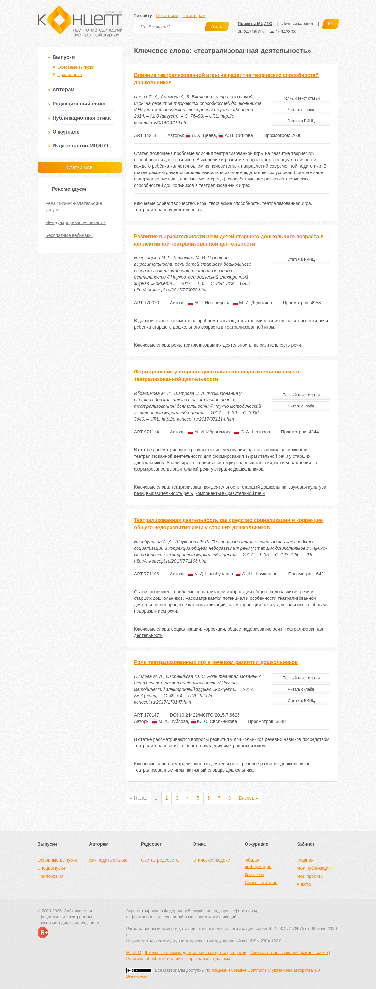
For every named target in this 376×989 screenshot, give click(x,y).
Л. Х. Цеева (200, 135)
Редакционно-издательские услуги (74, 206)
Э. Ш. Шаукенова (256, 573)
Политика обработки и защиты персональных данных (178, 958)
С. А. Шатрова (252, 431)
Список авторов (261, 882)
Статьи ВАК (80, 167)
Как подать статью (108, 860)
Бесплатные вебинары (69, 235)
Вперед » (248, 797)
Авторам (64, 89)
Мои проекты (310, 876)
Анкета (304, 884)
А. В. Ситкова (235, 135)
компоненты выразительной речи (230, 493)
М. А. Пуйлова (170, 721)
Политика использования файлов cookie (289, 952)
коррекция (214, 629)
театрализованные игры (159, 770)
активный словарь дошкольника (220, 770)
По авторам (193, 15)
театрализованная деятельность (168, 209)
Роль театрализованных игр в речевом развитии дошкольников (216, 662)
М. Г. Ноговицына (209, 302)
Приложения (70, 74)
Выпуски (64, 57)
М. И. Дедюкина (252, 302)
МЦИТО (133, 952)
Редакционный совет (79, 103)
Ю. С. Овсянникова (214, 721)
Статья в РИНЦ (301, 121)
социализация (186, 629)
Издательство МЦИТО (80, 145)
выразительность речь (169, 493)
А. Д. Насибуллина (210, 573)
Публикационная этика (82, 118)
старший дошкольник (264, 487)
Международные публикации (76, 222)
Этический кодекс (211, 860)
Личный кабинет (297, 23)
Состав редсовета (160, 860)
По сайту (143, 15)
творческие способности (234, 203)
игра (201, 203)
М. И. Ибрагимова (209, 431)
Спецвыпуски (51, 868)
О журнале (66, 132)
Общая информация (258, 863)
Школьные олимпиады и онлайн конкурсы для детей (195, 952)
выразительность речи (277, 345)
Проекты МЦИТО (255, 23)
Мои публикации (314, 868)
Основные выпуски (76, 67)
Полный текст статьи (301, 98)
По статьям (167, 15)
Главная (305, 860)
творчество (183, 203)
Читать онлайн (301, 109)
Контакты (254, 874)
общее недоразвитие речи (255, 629)
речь (176, 345)
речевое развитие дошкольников (276, 763)
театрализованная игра (286, 203)
